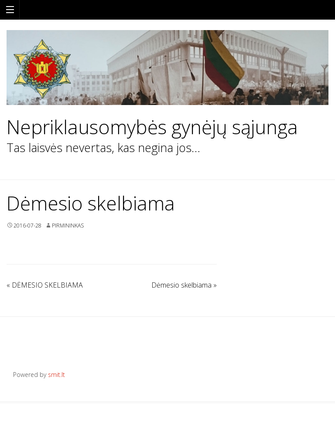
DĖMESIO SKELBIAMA (45, 285)
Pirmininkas (68, 225)
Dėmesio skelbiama (184, 285)
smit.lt (56, 374)
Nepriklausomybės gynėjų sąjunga (152, 127)
